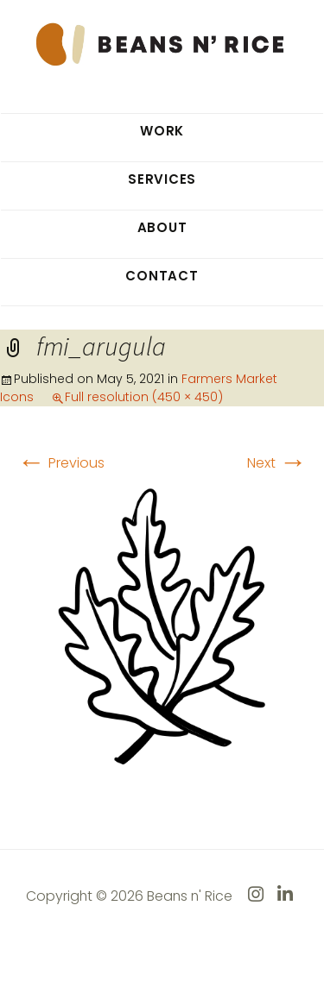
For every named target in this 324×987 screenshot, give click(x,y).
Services (162, 179)
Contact (161, 276)
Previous (61, 463)
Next (277, 463)
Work (162, 131)
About (162, 227)
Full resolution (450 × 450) (144, 396)
